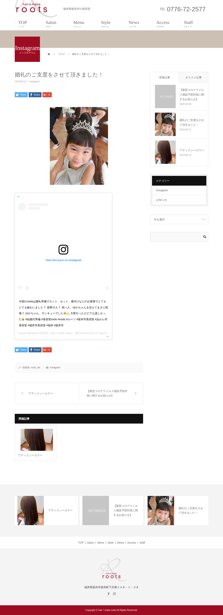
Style (111, 24)
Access (166, 24)
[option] (46, 510)
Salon (56, 24)
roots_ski (35, 367)
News (139, 24)
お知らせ (161, 199)
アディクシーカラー (192, 150)
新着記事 (164, 77)
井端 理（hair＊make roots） (56, 333)
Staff (194, 24)
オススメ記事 (193, 77)
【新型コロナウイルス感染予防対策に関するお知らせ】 (192, 94)
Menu (83, 24)
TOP (28, 24)
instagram (34, 81)
